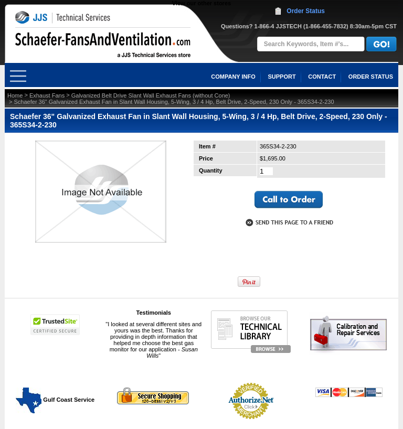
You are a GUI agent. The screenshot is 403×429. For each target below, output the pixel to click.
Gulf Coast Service (55, 399)
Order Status (306, 11)
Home (15, 95)
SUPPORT (281, 76)
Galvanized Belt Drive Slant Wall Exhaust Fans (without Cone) (150, 95)
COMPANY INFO (233, 76)
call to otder (288, 200)
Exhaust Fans (47, 95)
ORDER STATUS (370, 76)
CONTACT (322, 76)
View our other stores (201, 3)
